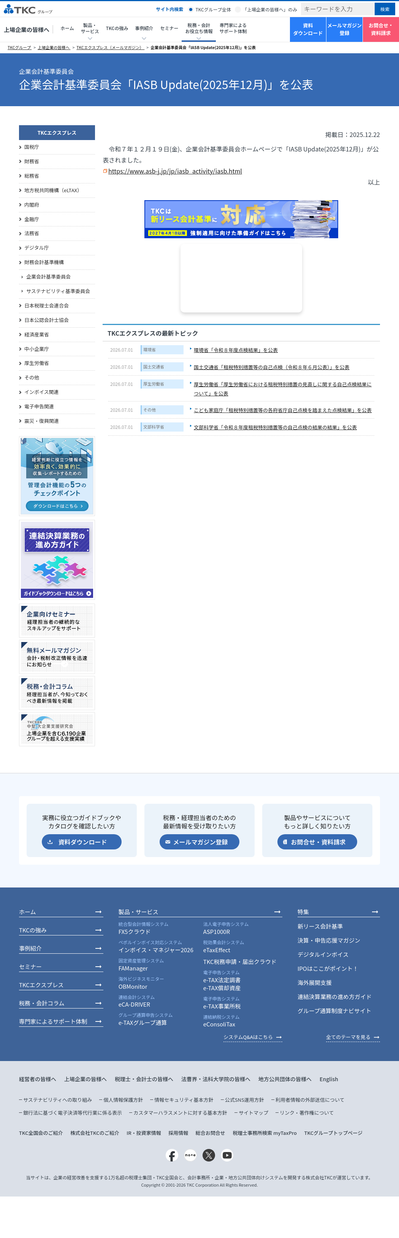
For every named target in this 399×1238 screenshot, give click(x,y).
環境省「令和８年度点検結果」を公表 (236, 350)
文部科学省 (153, 427)
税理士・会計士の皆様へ (144, 1079)
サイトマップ (253, 1112)
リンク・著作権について (307, 1112)
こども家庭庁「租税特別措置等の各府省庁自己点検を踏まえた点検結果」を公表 (283, 410)
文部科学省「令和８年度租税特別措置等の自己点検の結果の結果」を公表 (275, 427)
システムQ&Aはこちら (248, 1036)
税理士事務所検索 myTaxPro (265, 1132)
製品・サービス (138, 912)
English (329, 1079)
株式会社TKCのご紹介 (94, 1132)
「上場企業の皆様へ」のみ (269, 9)
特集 (303, 912)
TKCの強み (117, 28)
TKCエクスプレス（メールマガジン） (110, 47)
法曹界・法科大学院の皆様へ (215, 1079)
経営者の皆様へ (37, 1079)
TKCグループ (20, 47)
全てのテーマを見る (348, 1036)
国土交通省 (153, 366)
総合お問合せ (210, 1132)
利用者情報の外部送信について (310, 1099)
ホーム (67, 28)
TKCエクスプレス (57, 132)
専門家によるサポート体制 (233, 28)
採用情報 (178, 1132)
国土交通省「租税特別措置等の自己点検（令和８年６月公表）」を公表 (272, 367)
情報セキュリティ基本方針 (183, 1099)
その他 (149, 409)
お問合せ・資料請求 (381, 29)
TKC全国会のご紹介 (41, 1132)
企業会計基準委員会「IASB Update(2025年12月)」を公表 (203, 47)
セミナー (169, 28)
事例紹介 (30, 948)
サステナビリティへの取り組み (57, 1099)
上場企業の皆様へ (26, 29)
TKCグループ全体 (213, 9)
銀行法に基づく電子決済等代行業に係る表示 (72, 1112)
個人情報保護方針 (123, 1099)
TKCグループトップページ (333, 1132)
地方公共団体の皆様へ (285, 1079)
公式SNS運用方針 (244, 1099)
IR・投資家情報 (144, 1132)
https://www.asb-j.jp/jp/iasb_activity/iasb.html (175, 170)
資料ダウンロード (308, 29)
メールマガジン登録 (344, 29)
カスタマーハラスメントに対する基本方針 (180, 1112)
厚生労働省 (153, 384)
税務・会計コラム (42, 1003)
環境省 (149, 349)
